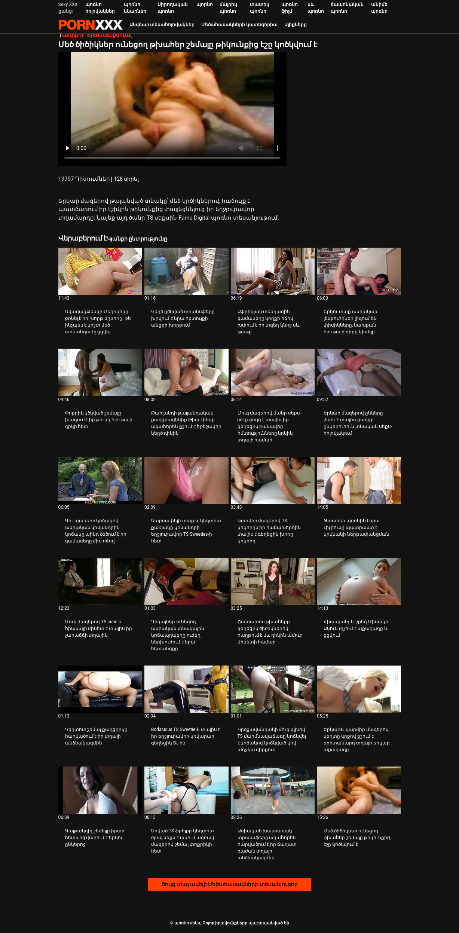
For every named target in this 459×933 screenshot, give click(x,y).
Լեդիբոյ (72, 35)
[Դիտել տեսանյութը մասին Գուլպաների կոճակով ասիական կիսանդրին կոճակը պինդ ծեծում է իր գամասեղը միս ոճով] (100, 480)
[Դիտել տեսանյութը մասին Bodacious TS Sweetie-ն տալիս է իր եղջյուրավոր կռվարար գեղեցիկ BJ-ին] (186, 689)
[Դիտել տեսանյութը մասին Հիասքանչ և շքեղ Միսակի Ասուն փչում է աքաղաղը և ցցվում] (359, 581)
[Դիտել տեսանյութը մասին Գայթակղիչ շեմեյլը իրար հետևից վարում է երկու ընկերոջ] (100, 790)
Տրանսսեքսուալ (109, 35)
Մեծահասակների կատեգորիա (239, 24)
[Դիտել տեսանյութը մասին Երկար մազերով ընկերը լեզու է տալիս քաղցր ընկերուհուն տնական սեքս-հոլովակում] (359, 372)
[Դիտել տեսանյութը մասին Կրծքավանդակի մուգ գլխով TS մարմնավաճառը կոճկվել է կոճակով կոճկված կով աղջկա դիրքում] (273, 689)
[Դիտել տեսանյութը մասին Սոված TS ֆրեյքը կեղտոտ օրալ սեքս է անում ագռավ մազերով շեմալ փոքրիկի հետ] (186, 790)
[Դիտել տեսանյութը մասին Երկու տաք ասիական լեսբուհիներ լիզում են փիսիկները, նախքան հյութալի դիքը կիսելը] (359, 271)
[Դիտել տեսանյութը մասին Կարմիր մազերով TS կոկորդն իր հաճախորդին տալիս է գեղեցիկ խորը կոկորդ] (273, 480)
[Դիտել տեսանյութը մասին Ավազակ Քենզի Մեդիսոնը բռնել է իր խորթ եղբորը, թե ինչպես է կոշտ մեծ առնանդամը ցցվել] (100, 271)
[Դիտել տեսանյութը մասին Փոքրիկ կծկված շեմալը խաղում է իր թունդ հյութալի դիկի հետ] (100, 372)
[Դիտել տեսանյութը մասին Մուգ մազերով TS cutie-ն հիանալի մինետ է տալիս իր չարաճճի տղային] (100, 581)
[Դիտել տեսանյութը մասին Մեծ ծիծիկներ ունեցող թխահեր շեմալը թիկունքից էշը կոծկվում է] (359, 790)
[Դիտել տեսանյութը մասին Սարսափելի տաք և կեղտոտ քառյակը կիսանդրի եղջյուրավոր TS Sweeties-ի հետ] (186, 480)
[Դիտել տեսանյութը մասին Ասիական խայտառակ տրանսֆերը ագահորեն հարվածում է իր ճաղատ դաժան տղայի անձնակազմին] (273, 790)
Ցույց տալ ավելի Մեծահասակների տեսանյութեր (229, 884)
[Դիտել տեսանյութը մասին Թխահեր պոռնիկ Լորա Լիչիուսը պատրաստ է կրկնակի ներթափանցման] (359, 480)
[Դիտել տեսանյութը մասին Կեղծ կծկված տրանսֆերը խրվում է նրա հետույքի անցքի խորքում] (186, 271)
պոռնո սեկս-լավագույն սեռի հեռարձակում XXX (90, 24)
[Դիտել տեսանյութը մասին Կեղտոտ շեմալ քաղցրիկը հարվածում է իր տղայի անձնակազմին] (100, 689)
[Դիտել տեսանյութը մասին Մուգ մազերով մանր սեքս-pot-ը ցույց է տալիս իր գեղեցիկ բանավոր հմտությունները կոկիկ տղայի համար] (273, 372)
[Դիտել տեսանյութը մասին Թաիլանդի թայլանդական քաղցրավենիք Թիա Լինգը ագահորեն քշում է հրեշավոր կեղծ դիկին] (186, 372)
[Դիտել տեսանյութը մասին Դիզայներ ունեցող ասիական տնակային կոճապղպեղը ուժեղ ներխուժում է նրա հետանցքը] (186, 581)
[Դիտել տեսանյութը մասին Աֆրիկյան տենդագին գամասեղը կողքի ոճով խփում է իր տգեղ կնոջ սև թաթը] (273, 271)
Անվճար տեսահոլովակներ (162, 24)
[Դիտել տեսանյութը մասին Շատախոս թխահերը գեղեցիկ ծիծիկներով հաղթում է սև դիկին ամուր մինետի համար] (273, 581)
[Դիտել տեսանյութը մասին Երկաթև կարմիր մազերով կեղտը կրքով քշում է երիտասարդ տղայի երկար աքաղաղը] (359, 689)
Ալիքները (295, 24)
